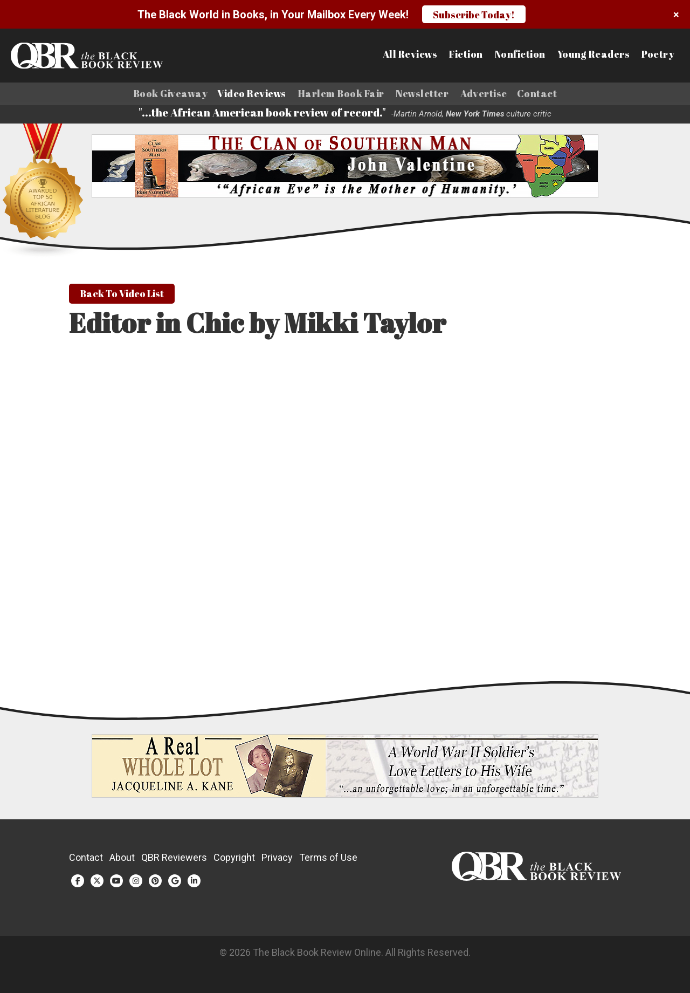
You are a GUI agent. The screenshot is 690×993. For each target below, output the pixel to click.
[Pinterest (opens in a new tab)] (155, 883)
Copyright (234, 860)
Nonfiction (520, 54)
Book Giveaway (170, 94)
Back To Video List (122, 296)
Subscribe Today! (474, 14)
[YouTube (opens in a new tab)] (116, 883)
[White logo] (536, 880)
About (122, 860)
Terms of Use (328, 860)
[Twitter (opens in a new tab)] (97, 883)
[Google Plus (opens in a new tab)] (174, 883)
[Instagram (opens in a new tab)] (135, 883)
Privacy (277, 860)
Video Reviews (251, 94)
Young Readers (593, 54)
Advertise (483, 94)
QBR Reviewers (174, 860)
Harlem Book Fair (341, 94)
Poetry (657, 54)
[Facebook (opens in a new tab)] (77, 883)
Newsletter (422, 94)
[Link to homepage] (84, 55)
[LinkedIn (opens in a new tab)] (194, 883)
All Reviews (410, 54)
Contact (537, 94)
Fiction (466, 54)
